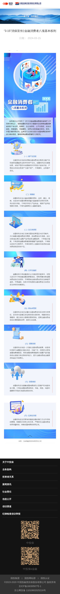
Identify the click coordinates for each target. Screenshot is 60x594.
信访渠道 (6, 506)
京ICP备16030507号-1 (30, 586)
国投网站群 (30, 578)
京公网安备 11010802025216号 (30, 590)
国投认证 (45, 578)
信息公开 (6, 499)
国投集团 (15, 578)
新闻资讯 (6, 484)
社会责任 (6, 491)
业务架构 (6, 469)
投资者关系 (8, 477)
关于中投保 (8, 462)
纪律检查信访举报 (11, 514)
